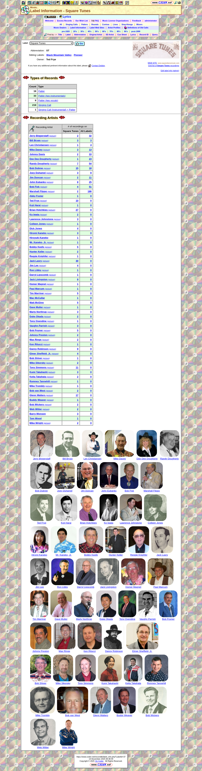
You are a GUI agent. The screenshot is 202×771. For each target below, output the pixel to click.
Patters (84, 24)
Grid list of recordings (163, 66)
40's (89, 31)
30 (77, 260)
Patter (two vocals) (48, 100)
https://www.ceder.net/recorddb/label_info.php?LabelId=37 (101, 757)
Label (68, 35)
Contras (105, 24)
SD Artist (110, 35)
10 (77, 200)
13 (90, 149)
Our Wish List (81, 21)
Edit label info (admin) (170, 71)
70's (111, 31)
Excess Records (64, 21)
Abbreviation (80, 35)
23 (90, 159)
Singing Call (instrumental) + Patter (56, 109)
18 (90, 168)
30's (82, 31)
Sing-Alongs (127, 24)
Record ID (144, 35)
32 (90, 135)
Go (79, 43)
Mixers (139, 24)
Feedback (136, 21)
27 (77, 210)
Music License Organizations (115, 21)
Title (60, 35)
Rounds (94, 24)
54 (90, 163)
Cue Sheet (122, 35)
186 (90, 191)
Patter (41, 91)
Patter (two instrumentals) (52, 95)
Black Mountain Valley (59, 55)
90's (126, 31)
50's (97, 31)
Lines (115, 24)
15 (77, 168)
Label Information (78, 28)
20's (75, 31)
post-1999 (135, 31)
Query (155, 35)
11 (90, 177)
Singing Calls (72, 24)
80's (118, 31)
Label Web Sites (97, 28)
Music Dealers (60, 28)
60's (104, 31)
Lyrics (133, 35)
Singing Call (44, 105)
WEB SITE (152, 63)
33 (90, 154)
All (61, 24)
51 (90, 186)
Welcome (49, 21)
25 (90, 182)
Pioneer (78, 55)
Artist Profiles (114, 28)
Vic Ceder (99, 761)
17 (77, 395)
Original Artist (95, 35)
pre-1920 (66, 31)
